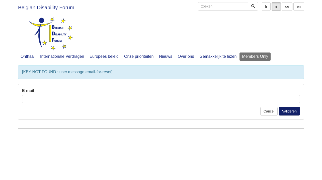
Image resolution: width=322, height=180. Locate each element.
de (287, 6)
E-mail (28, 90)
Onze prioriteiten (138, 56)
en (299, 6)
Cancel (269, 111)
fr (266, 6)
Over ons (186, 56)
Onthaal (28, 56)
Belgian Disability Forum (46, 7)
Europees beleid (104, 56)
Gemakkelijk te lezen (218, 56)
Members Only (255, 56)
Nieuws (165, 56)
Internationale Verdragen (62, 56)
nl (276, 6)
